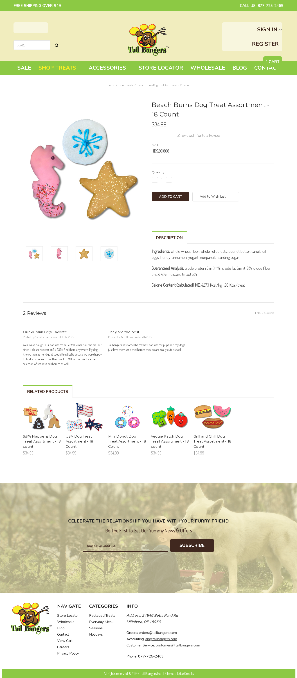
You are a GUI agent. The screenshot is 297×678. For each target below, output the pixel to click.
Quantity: (158, 172)
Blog (239, 67)
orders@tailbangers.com (158, 632)
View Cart (65, 640)
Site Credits (186, 673)
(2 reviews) (185, 135)
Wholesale (207, 67)
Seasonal (96, 628)
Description (169, 237)
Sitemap (170, 673)
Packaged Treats (102, 615)
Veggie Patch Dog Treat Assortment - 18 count (170, 441)
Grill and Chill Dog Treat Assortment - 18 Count (212, 441)
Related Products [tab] (47, 391)
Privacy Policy (68, 653)
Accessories (110, 67)
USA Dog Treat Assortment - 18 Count (79, 441)
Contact (267, 67)
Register (265, 44)
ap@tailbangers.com (161, 639)
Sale (24, 67)
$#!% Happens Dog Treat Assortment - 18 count (42, 441)
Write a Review (208, 135)
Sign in (267, 29)
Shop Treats (59, 67)
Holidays (96, 634)
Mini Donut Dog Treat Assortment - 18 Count (127, 441)
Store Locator (161, 67)
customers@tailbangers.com (178, 645)
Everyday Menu (101, 621)
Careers (63, 647)
